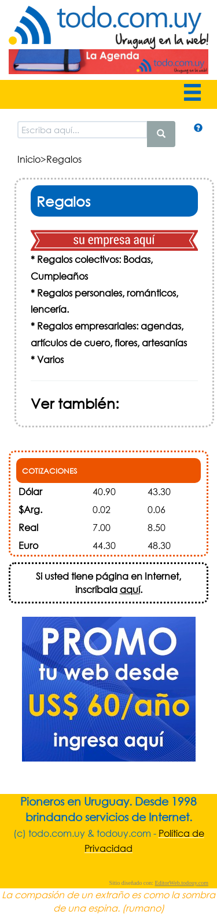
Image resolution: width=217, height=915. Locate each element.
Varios (50, 359)
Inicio (29, 159)
